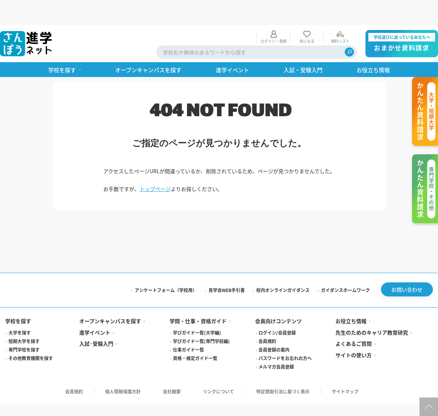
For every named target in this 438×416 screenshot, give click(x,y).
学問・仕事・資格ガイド (198, 298)
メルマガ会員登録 (276, 343)
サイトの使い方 (353, 332)
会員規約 (267, 318)
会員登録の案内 (274, 326)
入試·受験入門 (97, 321)
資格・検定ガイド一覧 (195, 335)
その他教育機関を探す (31, 335)
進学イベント (95, 309)
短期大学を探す (24, 318)
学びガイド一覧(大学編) (197, 309)
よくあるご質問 (353, 321)
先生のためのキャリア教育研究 (371, 309)
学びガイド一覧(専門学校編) (201, 318)
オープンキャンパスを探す (111, 298)
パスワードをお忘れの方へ (285, 335)
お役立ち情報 (350, 298)
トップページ (155, 163)
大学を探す (20, 309)
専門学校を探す (24, 326)
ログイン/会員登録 (277, 309)
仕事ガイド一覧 (188, 326)
